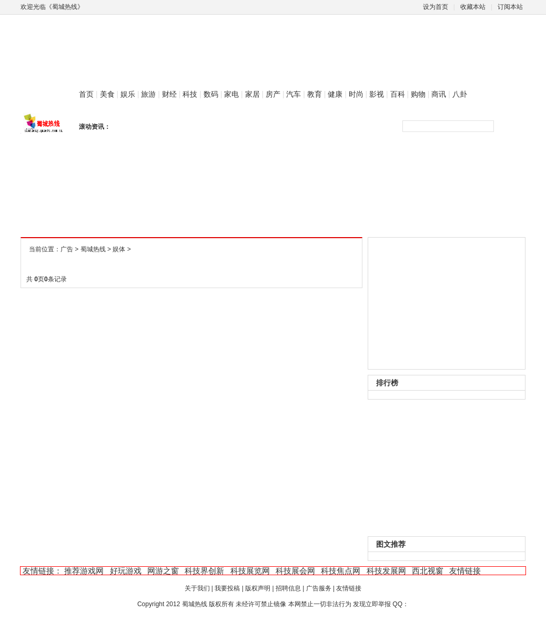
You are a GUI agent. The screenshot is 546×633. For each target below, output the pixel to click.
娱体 (119, 249)
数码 (211, 94)
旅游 (148, 94)
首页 (86, 94)
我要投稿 (227, 588)
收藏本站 (473, 7)
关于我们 (197, 588)
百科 (397, 94)
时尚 (356, 94)
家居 (252, 94)
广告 (66, 249)
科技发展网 (386, 570)
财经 (169, 94)
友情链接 (465, 570)
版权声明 (257, 588)
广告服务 (318, 588)
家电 (231, 94)
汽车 (293, 94)
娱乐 (127, 94)
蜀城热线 (93, 249)
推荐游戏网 (84, 570)
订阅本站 (510, 7)
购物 (418, 94)
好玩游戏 (125, 570)
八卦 (459, 94)
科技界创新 (204, 570)
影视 (376, 94)
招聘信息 (288, 588)
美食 (107, 94)
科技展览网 (250, 570)
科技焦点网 (340, 570)
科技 (190, 94)
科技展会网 (295, 570)
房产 (273, 94)
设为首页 (435, 7)
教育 (314, 94)
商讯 (438, 94)
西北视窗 (427, 570)
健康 (335, 94)
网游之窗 (163, 570)
